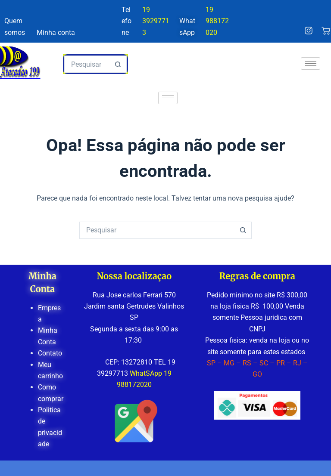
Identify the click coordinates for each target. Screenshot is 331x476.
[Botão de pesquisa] (118, 64)
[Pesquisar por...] (87, 64)
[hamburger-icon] (310, 63)
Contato (50, 353)
